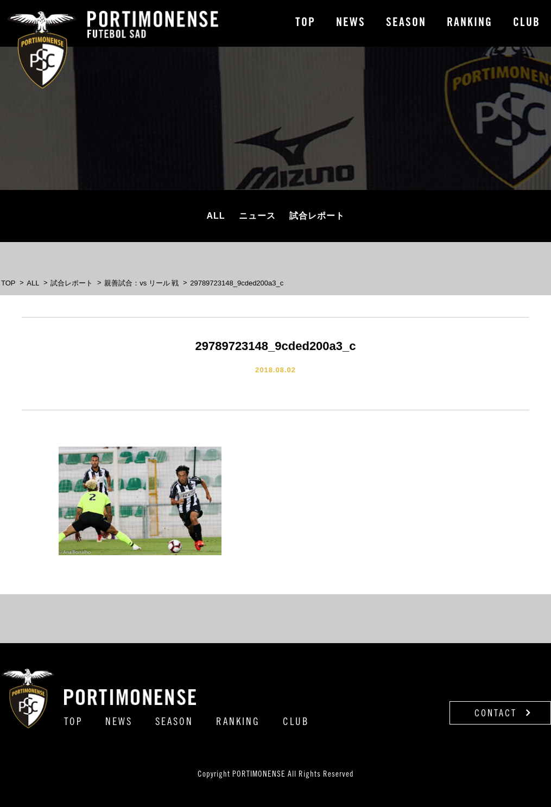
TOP (305, 23)
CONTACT (502, 713)
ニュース (257, 215)
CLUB (526, 23)
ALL (215, 215)
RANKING (469, 23)
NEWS (350, 23)
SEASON (406, 23)
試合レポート (317, 215)
